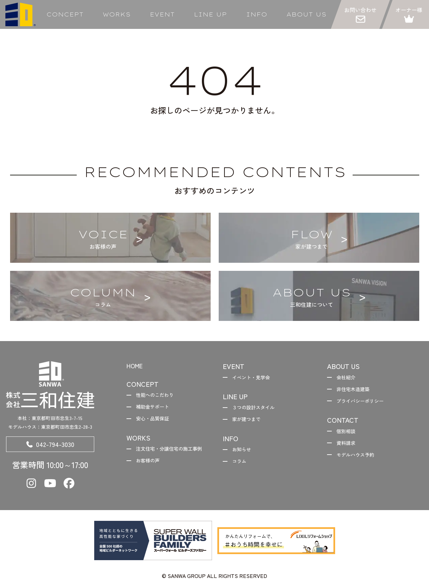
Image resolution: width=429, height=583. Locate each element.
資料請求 (348, 448)
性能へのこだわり (158, 396)
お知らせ (244, 453)
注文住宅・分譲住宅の (164, 458)
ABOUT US (306, 14)
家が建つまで (250, 422)
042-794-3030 (50, 445)
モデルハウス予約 (359, 461)
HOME (136, 366)
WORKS (117, 14)
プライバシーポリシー (365, 404)
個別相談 (348, 435)
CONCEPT (64, 14)
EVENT (162, 14)
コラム (242, 466)
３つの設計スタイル (258, 409)
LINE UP (210, 14)
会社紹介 (348, 378)
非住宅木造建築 (357, 391)
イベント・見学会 (255, 378)
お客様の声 (150, 476)
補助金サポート (156, 409)
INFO (256, 14)
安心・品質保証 (156, 422)
